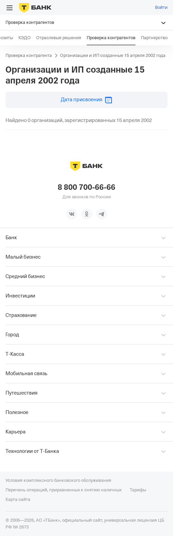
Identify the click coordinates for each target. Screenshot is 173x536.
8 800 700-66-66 (86, 187)
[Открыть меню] (9, 8)
